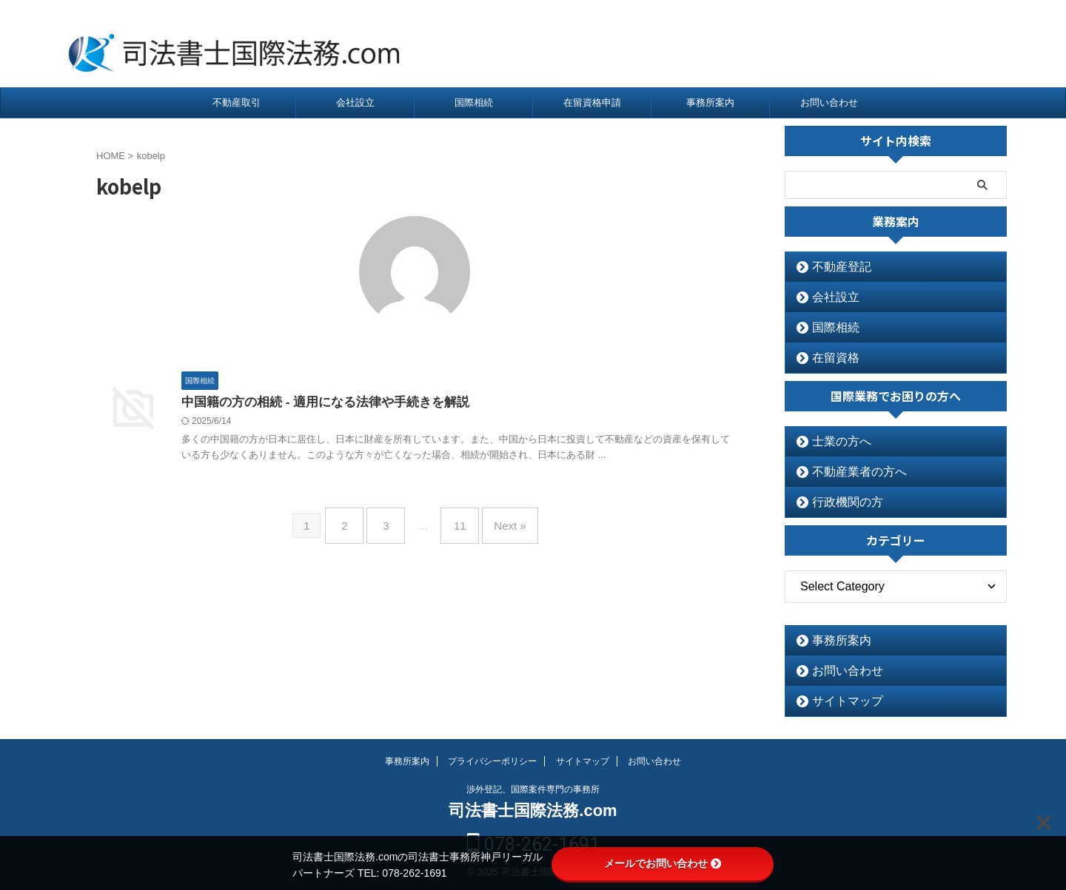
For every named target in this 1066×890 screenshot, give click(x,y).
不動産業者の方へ (848, 471)
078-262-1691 (925, 44)
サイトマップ (839, 701)
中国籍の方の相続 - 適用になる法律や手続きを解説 (316, 403)
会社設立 (355, 102)
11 (456, 521)
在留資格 (829, 357)
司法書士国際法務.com (533, 810)
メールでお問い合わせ (662, 863)
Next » (498, 521)
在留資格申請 (592, 102)
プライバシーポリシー (492, 761)
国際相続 (474, 102)
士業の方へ (834, 441)
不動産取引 (236, 102)
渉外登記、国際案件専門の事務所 (533, 789)
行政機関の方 (839, 502)
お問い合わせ (829, 102)
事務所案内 (710, 102)
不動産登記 (834, 266)
